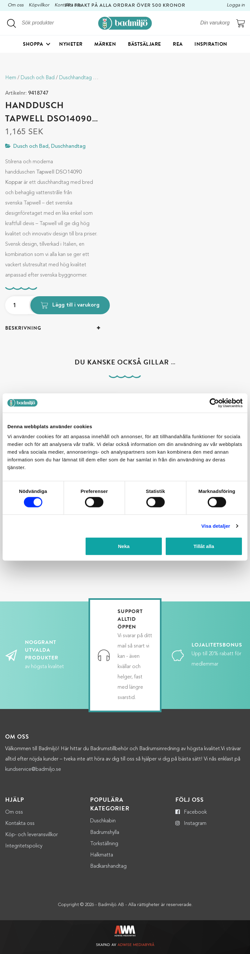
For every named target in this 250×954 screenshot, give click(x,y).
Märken (105, 44)
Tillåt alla (203, 546)
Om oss (16, 5)
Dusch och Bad (38, 77)
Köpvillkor (39, 5)
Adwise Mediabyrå (136, 945)
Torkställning (104, 843)
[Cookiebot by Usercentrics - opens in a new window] (214, 403)
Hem (10, 77)
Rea (178, 44)
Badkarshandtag (108, 866)
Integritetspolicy (23, 846)
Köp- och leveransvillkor (31, 834)
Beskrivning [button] (23, 328)
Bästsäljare (144, 44)
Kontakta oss (20, 823)
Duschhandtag (75, 77)
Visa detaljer (215, 525)
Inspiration (210, 44)
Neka (124, 546)
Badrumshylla (104, 832)
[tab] (52, 328)
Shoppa (33, 44)
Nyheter (71, 44)
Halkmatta (101, 855)
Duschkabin (103, 821)
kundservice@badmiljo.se (33, 769)
